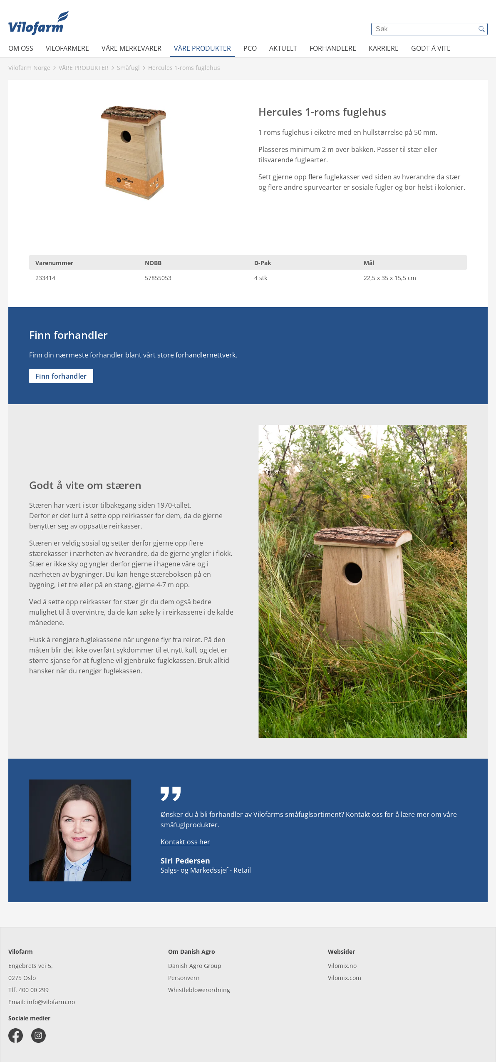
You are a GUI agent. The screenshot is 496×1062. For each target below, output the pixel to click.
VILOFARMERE (67, 48)
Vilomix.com (344, 978)
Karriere (384, 48)
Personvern (184, 978)
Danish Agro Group (194, 966)
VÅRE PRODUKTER (202, 48)
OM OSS (20, 48)
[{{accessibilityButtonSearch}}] (481, 29)
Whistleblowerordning (199, 990)
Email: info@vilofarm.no (41, 1002)
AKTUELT (283, 48)
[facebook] (15, 1035)
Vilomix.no (342, 966)
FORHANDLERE (333, 48)
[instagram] (38, 1035)
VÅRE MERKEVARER (131, 48)
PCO (250, 48)
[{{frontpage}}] (38, 23)
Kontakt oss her (185, 841)
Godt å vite (431, 48)
